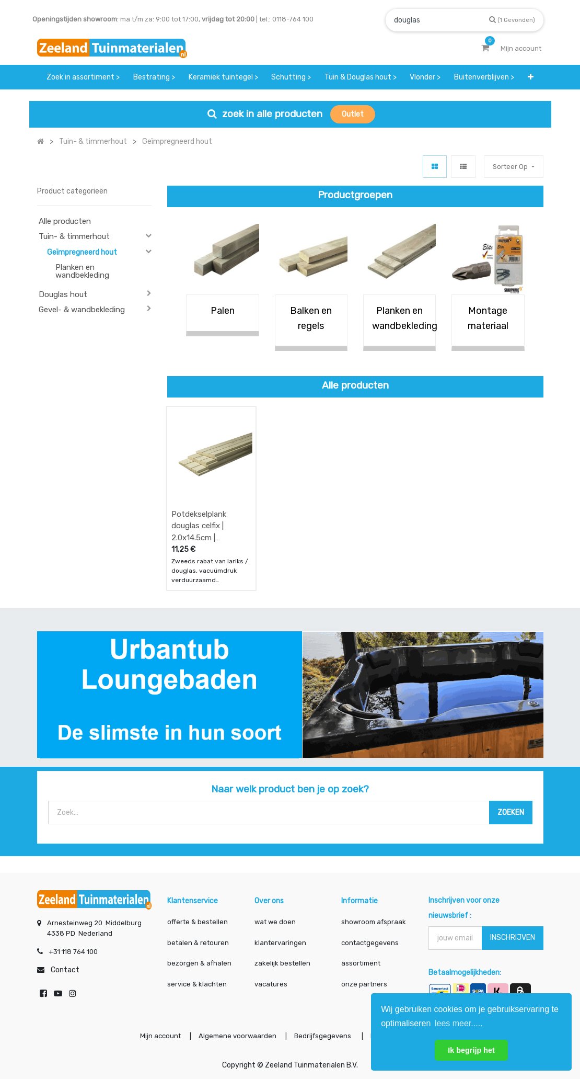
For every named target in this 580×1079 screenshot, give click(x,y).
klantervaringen (280, 943)
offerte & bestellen (198, 922)
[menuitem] (83, 77)
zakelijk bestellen (282, 963)
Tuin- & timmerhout (74, 236)
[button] (530, 77)
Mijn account (160, 1036)
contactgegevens (370, 943)
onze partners (364, 984)
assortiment (360, 963)
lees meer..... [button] (459, 1023)
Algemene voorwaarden (237, 1036)
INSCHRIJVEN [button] (512, 937)
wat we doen (275, 922)
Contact (65, 970)
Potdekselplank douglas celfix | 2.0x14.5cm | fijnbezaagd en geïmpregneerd (198, 525)
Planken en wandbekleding (82, 271)
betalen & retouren (198, 943)
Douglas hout (63, 294)
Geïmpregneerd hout (82, 252)
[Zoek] (512, 19)
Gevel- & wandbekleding (82, 309)
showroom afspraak (373, 922)
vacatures (270, 984)
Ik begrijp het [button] (471, 1050)
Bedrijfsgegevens (323, 1036)
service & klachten (197, 984)
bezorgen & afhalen (199, 963)
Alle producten (65, 221)
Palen (223, 310)
